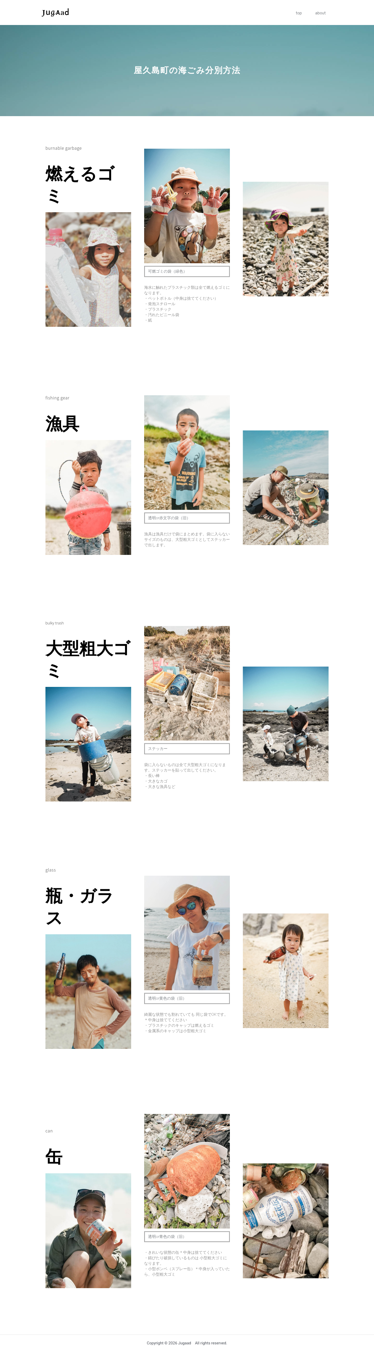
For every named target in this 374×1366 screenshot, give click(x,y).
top (307, 12)
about (323, 12)
